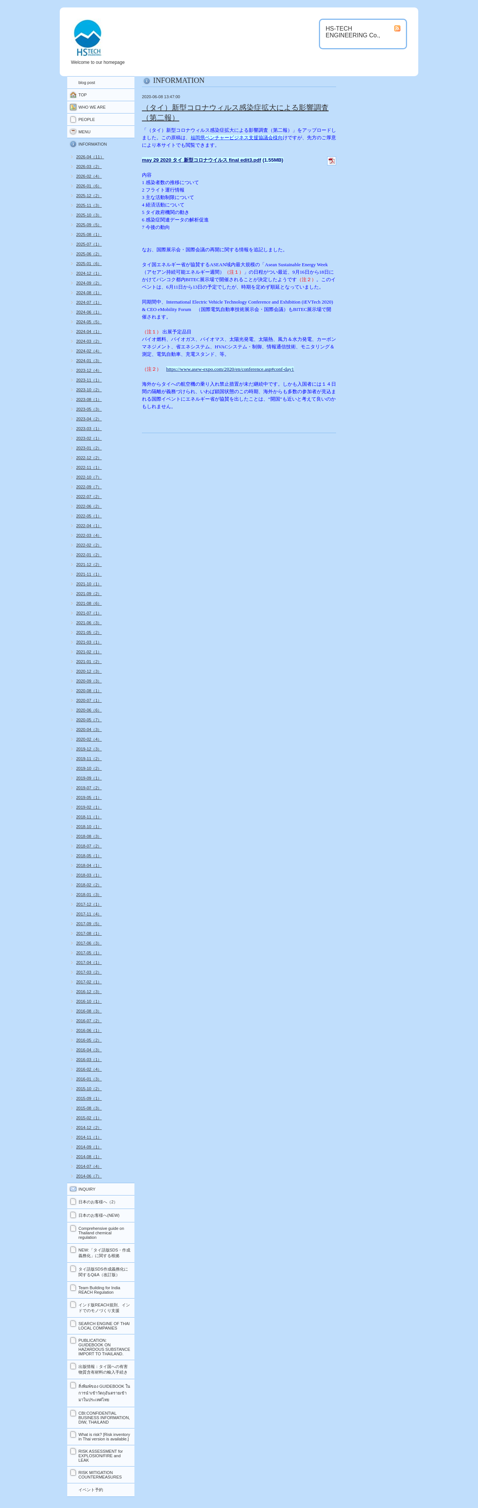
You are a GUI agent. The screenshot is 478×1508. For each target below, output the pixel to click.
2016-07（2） (89, 1021)
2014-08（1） (89, 1156)
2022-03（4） (89, 535)
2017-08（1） (89, 933)
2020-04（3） (89, 729)
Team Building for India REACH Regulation (99, 1289)
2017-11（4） (89, 914)
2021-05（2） (89, 632)
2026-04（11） (90, 157)
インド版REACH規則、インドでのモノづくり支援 (104, 1308)
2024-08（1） (89, 292)
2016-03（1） (89, 1059)
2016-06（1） (89, 1030)
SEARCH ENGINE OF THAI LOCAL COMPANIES (104, 1325)
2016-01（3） (89, 1079)
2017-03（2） (89, 972)
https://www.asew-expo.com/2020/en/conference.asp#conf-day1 (230, 369)
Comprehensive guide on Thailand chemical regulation (101, 1233)
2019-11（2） (89, 758)
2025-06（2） (89, 254)
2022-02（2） (89, 545)
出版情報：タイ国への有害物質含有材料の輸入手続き (103, 1369)
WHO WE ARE (92, 107)
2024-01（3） (89, 360)
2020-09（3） (89, 681)
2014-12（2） (89, 1127)
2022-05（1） (89, 516)
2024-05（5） (89, 322)
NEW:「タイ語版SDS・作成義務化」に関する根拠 (104, 1253)
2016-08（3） (89, 1011)
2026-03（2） (89, 166)
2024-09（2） (89, 283)
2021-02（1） (89, 652)
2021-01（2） (89, 661)
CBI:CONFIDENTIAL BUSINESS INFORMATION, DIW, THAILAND (104, 1417)
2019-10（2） (89, 768)
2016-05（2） (89, 1040)
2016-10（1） (89, 1001)
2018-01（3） (89, 894)
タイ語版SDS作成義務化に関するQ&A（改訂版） (103, 1272)
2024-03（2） (89, 341)
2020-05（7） (89, 720)
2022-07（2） (89, 496)
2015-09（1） (89, 1098)
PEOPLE (86, 119)
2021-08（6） (89, 603)
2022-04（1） (89, 525)
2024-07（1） (89, 302)
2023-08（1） (89, 399)
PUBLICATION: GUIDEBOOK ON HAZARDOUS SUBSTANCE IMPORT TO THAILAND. (104, 1347)
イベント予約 (90, 1489)
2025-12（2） (89, 195)
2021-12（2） (89, 564)
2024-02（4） (89, 351)
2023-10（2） (89, 390)
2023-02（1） (89, 438)
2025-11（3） (89, 205)
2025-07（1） (89, 244)
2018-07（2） (89, 846)
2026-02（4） (89, 176)
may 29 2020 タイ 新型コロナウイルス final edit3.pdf (201, 160)
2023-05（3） (89, 409)
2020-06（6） (89, 710)
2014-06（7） (89, 1176)
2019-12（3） (89, 749)
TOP (82, 95)
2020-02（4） (89, 739)
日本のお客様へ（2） (98, 1202)
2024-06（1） (89, 312)
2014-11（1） (89, 1137)
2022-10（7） (89, 477)
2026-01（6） (89, 186)
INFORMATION (92, 144)
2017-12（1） (89, 904)
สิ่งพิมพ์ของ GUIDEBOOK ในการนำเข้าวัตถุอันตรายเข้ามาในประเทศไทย (104, 1393)
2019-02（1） (89, 807)
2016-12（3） (89, 991)
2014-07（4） (89, 1166)
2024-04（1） (89, 331)
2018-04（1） (89, 865)
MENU (84, 132)
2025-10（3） (89, 215)
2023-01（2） (89, 448)
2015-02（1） (89, 1118)
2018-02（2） (89, 885)
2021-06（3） (89, 623)
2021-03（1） (89, 642)
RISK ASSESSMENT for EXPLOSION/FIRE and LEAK (100, 1455)
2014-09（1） (89, 1147)
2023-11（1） (89, 380)
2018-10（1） (89, 826)
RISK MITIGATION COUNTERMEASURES (100, 1474)
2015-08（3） (89, 1108)
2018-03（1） (89, 875)
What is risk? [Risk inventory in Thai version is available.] (104, 1436)
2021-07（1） (89, 613)
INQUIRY (87, 1189)
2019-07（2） (89, 788)
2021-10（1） (89, 584)
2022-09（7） (89, 487)
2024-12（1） (89, 273)
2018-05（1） (89, 856)
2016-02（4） (89, 1069)
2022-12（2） (89, 457)
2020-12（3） (89, 671)
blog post (86, 82)
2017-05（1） (89, 953)
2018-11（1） (89, 817)
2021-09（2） (89, 593)
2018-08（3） (89, 836)
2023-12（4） (89, 370)
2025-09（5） (89, 225)
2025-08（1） (89, 234)
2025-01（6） (89, 263)
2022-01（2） (89, 555)
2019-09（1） (89, 778)
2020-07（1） (89, 700)
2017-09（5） (89, 923)
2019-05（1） (89, 797)
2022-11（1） (89, 467)
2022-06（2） (89, 506)
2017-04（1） (89, 962)
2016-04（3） (89, 1050)
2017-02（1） (89, 982)
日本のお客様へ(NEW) (99, 1215)
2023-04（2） (89, 419)
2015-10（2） (89, 1088)
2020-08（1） (89, 690)
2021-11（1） (89, 574)
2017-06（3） (89, 943)
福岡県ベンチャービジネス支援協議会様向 (236, 137)
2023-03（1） (89, 428)
